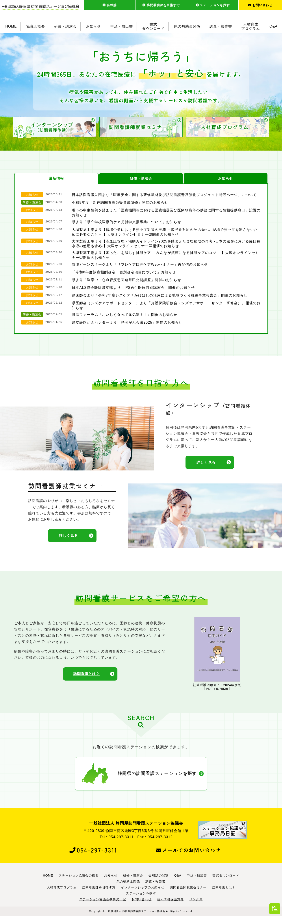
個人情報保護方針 (170, 899)
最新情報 (56, 178)
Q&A (273, 26)
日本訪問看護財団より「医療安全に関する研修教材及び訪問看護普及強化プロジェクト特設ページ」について (164, 195)
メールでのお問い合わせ (188, 850)
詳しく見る (206, 462)
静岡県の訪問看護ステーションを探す (157, 773)
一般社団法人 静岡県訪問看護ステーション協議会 (135, 911)
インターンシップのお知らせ (142, 887)
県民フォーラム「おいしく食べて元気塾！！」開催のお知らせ (124, 315)
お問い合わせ (260, 5)
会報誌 (109, 5)
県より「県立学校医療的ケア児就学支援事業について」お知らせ (126, 222)
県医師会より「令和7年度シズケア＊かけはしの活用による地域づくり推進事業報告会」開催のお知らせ (160, 295)
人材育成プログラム (250, 26)
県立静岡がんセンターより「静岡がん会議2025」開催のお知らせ (127, 322)
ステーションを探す (213, 5)
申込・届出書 (121, 26)
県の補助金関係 (187, 26)
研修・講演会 (65, 26)
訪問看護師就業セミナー (188, 887)
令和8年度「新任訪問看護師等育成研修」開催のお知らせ (120, 202)
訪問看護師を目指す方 (161, 5)
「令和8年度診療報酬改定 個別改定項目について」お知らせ (124, 272)
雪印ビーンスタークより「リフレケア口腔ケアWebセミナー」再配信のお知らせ (140, 264)
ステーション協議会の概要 (78, 875)
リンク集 (195, 899)
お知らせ (93, 26)
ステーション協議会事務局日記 (102, 899)
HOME (11, 26)
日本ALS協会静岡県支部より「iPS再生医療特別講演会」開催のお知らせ (133, 287)
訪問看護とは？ (86, 674)
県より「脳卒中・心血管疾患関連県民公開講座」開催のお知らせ (126, 280)
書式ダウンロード (153, 26)
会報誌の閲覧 (158, 875)
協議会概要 (35, 26)
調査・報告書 (221, 26)
